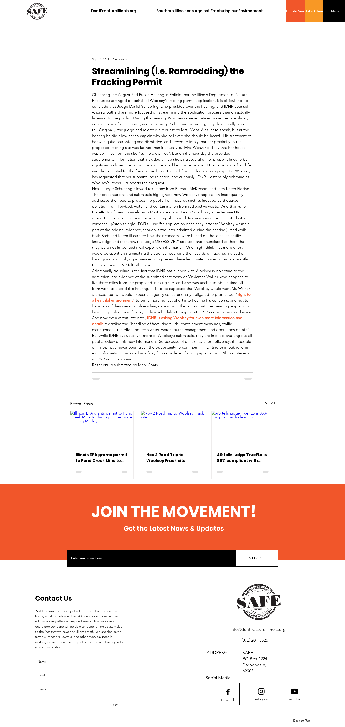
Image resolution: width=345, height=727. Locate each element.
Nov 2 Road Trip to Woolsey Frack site (166, 457)
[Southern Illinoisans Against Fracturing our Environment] (209, 11)
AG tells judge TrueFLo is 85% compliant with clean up (242, 457)
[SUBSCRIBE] (257, 558)
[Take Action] (314, 11)
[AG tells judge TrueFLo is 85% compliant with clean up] (243, 429)
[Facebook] (228, 700)
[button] (295, 11)
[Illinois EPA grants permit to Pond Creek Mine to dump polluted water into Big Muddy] (101, 429)
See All (270, 403)
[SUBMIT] (115, 705)
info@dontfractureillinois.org (258, 629)
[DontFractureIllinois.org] (113, 11)
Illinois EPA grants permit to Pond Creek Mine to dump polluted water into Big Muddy (101, 457)
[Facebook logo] (228, 692)
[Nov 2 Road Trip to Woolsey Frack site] (172, 429)
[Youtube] (294, 699)
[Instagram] (261, 699)
